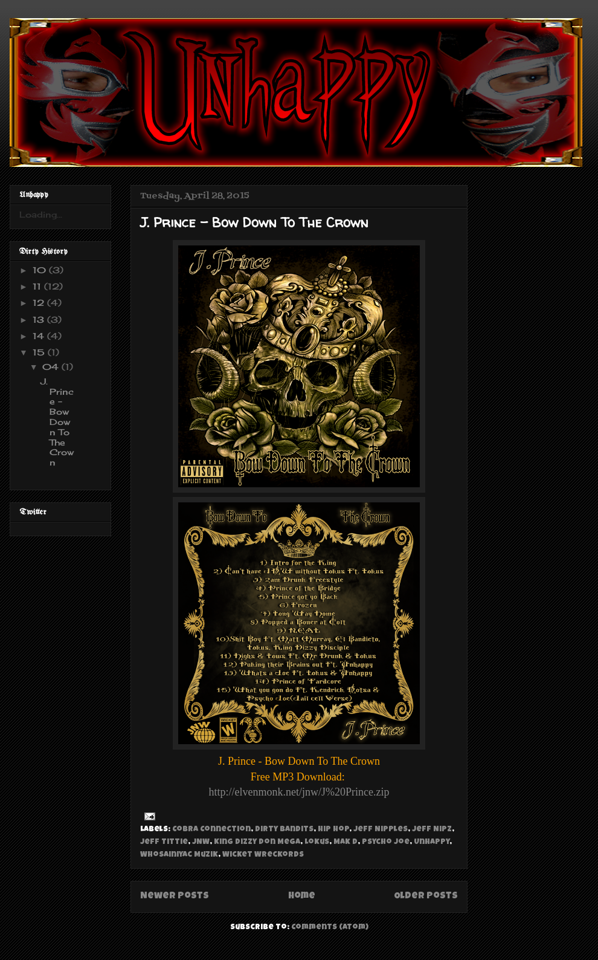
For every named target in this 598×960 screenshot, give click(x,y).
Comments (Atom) (329, 928)
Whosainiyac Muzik (179, 855)
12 (40, 302)
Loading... (40, 214)
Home (301, 896)
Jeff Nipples (380, 830)
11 (38, 286)
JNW (201, 842)
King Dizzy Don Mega (257, 842)
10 (41, 270)
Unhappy (431, 842)
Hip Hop (333, 830)
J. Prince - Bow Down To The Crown (254, 222)
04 (52, 367)
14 (40, 336)
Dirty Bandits (284, 830)
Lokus (316, 842)
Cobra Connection (211, 830)
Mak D (345, 842)
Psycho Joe (386, 842)
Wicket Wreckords (263, 855)
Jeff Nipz (432, 830)
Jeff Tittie (164, 842)
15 (40, 352)
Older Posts (426, 896)
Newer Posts (174, 896)
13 (40, 319)
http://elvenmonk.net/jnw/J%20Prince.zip (299, 792)
